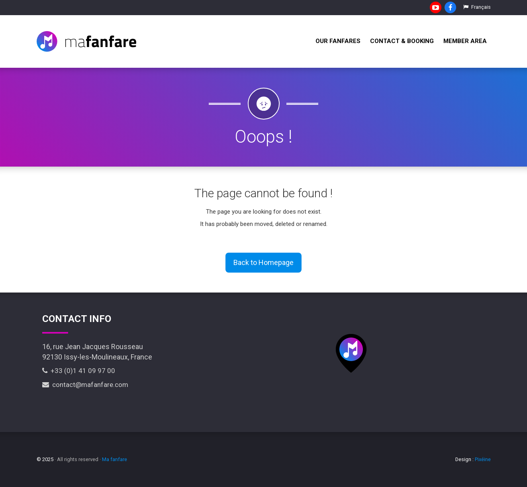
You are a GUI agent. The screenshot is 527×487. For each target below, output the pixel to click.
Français (477, 7)
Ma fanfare (114, 459)
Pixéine (483, 459)
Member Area (465, 41)
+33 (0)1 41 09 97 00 (78, 371)
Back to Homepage (263, 262)
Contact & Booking (402, 41)
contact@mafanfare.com (85, 385)
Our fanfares (337, 41)
